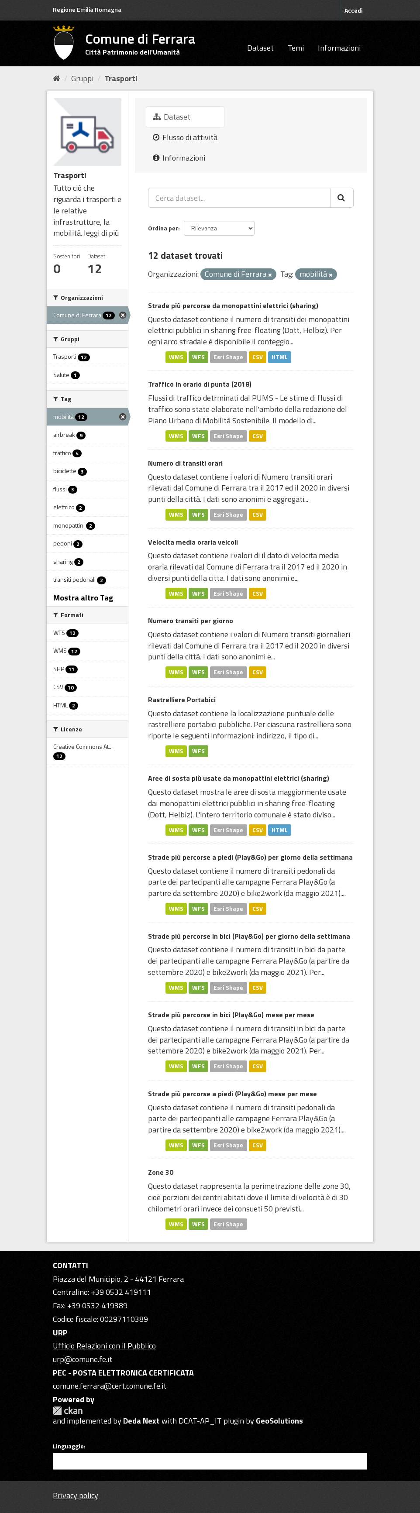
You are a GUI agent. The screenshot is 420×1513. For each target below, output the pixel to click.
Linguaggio (68, 1446)
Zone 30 (160, 1172)
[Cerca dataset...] (239, 198)
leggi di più (101, 233)
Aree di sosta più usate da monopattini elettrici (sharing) (238, 778)
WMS (176, 357)
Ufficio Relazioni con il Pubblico (104, 1346)
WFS (198, 357)
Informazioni (339, 48)
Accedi (353, 10)
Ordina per (163, 228)
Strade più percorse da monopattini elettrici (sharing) (233, 305)
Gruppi (82, 78)
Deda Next (141, 1421)
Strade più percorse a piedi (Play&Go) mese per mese (232, 1093)
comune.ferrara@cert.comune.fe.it (109, 1386)
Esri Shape (228, 357)
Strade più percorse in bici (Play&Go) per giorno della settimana (249, 936)
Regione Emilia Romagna (87, 9)
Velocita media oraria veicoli (193, 542)
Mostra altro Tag (83, 598)
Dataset (260, 48)
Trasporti (121, 78)
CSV (257, 357)
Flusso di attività (185, 137)
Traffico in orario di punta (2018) (199, 384)
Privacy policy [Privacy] (75, 1495)
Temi (296, 48)
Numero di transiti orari (185, 463)
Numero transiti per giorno (190, 620)
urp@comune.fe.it (82, 1359)
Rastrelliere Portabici (182, 699)
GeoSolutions (279, 1421)
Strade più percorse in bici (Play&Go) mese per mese (231, 1014)
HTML (280, 357)
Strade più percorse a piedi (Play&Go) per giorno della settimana (250, 857)
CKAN (68, 1410)
